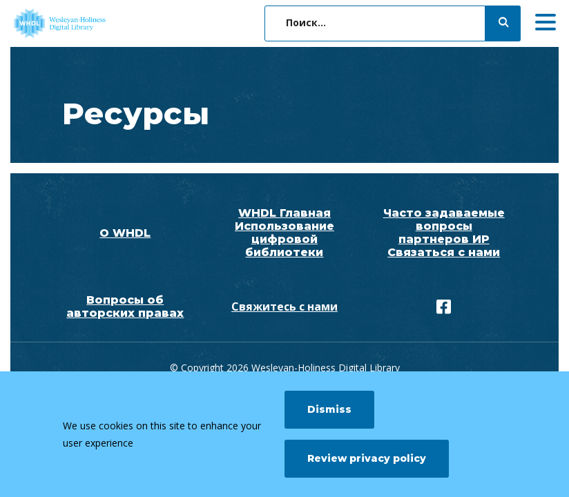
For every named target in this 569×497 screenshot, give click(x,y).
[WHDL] (114, 23)
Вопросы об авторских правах (125, 306)
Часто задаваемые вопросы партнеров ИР (444, 226)
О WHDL (125, 233)
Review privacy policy (366, 458)
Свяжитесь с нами (284, 306)
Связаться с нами (443, 252)
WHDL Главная (284, 213)
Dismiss (329, 409)
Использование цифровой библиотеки (284, 239)
